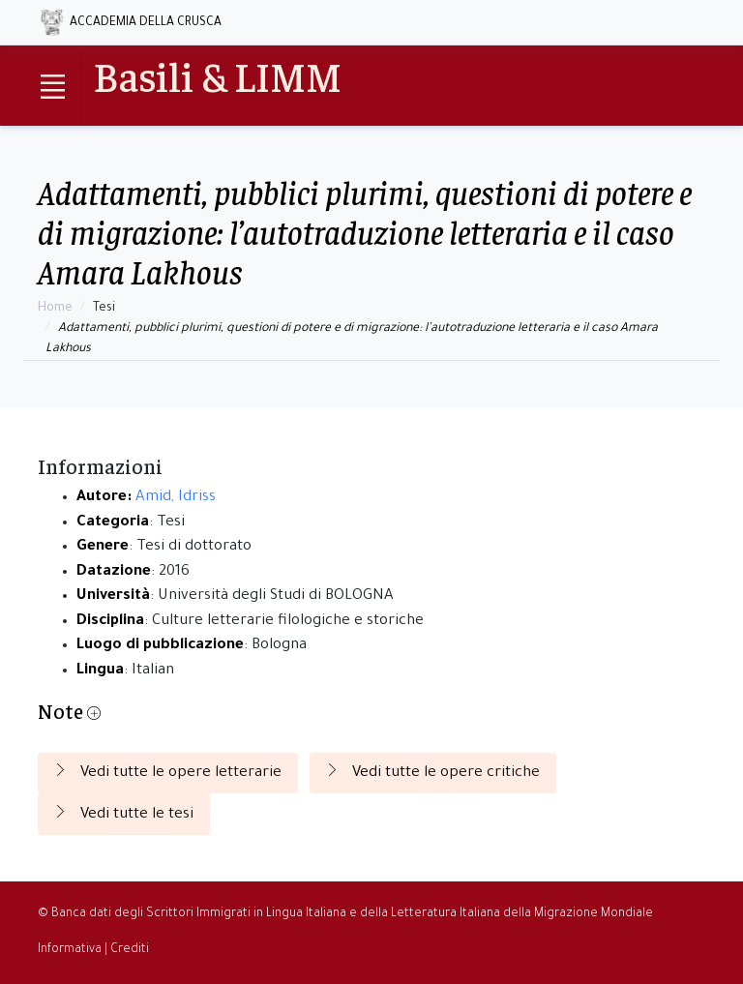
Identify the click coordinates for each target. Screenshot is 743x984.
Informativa (70, 950)
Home (55, 308)
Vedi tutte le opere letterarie (168, 772)
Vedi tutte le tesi (123, 813)
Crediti (129, 950)
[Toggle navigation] (52, 87)
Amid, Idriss (175, 498)
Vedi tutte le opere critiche (433, 772)
